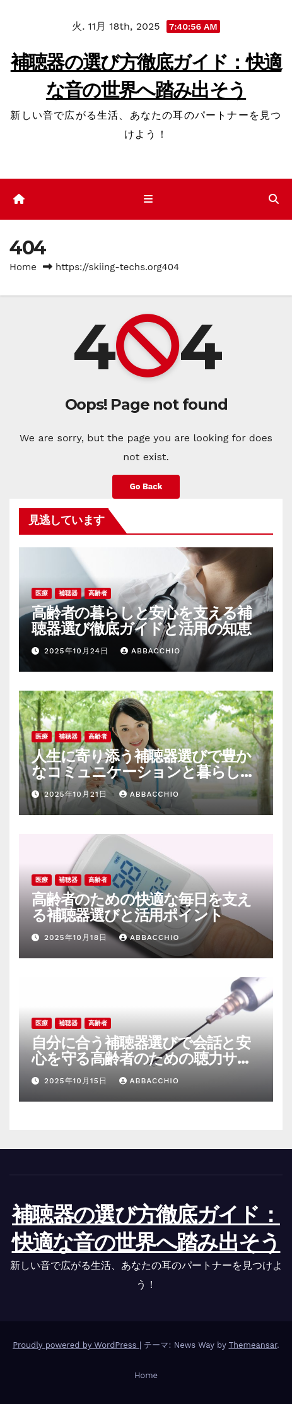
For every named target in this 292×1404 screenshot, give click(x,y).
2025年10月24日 (78, 650)
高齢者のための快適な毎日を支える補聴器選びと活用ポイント (142, 907)
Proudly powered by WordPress (76, 1345)
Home (23, 267)
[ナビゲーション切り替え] (148, 199)
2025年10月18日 (77, 937)
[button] (274, 199)
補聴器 (68, 593)
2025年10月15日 (77, 1080)
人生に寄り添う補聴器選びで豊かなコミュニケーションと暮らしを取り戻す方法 (143, 772)
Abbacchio (150, 650)
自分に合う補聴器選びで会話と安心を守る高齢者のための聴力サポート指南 (142, 1058)
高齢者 (97, 593)
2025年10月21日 (77, 794)
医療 (41, 593)
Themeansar (252, 1345)
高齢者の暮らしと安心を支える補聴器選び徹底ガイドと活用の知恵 (142, 621)
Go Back (146, 486)
